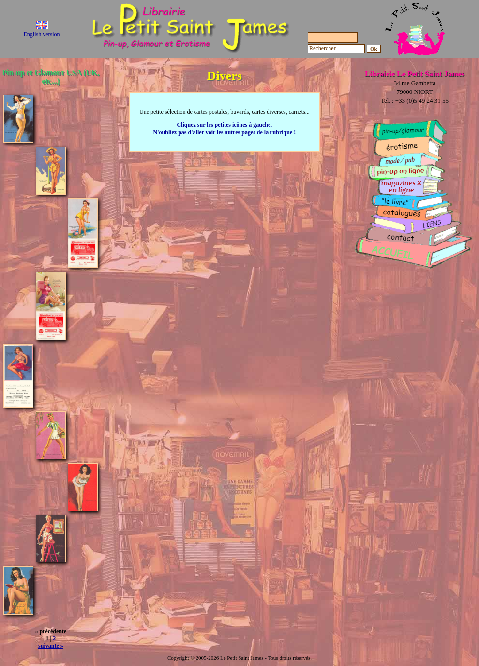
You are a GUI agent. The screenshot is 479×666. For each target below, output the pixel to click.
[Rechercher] (336, 48)
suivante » (50, 645)
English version (42, 34)
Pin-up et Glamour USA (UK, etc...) (50, 76)
